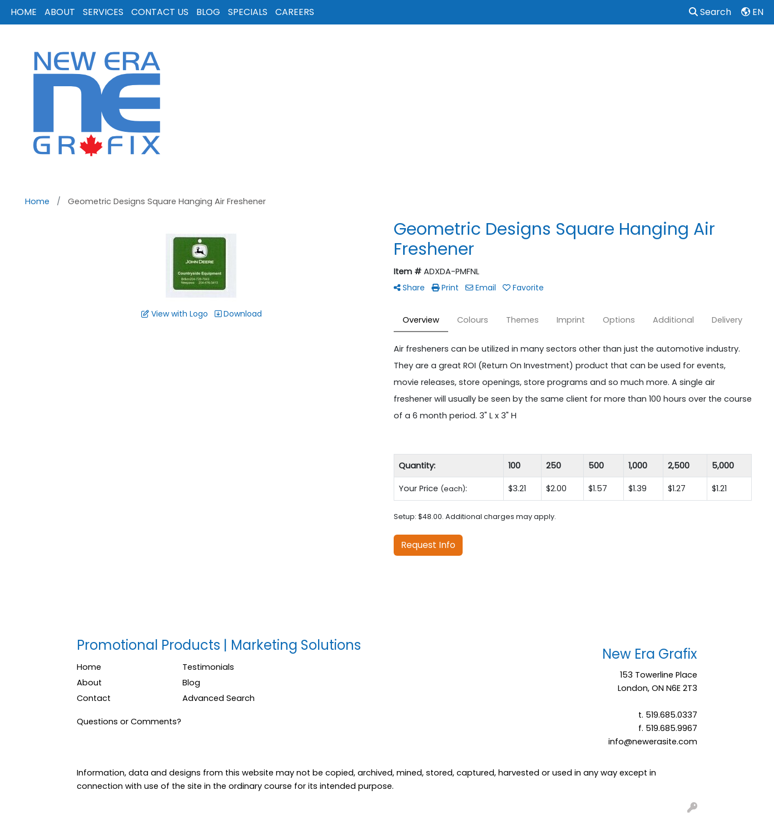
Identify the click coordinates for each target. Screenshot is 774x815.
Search (710, 12)
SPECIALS (247, 12)
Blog (191, 682)
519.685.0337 (671, 714)
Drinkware (460, 49)
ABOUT (59, 12)
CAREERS (294, 12)
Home (89, 667)
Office (555, 49)
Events (511, 49)
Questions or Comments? (129, 721)
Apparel (368, 49)
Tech (596, 49)
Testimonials (208, 667)
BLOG (208, 12)
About (89, 682)
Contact (94, 698)
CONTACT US (159, 12)
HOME (24, 12)
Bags (412, 49)
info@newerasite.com (652, 741)
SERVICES (103, 12)
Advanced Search (218, 698)
